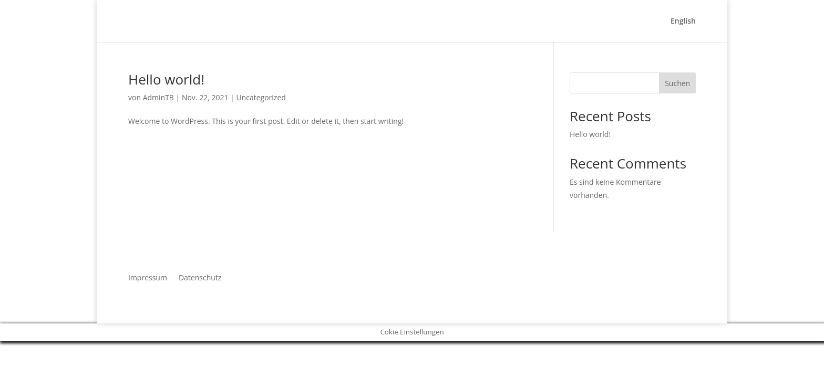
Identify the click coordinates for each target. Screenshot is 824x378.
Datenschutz (200, 276)
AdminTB (158, 97)
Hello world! (166, 79)
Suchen (677, 83)
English (683, 21)
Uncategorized (260, 97)
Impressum (147, 276)
